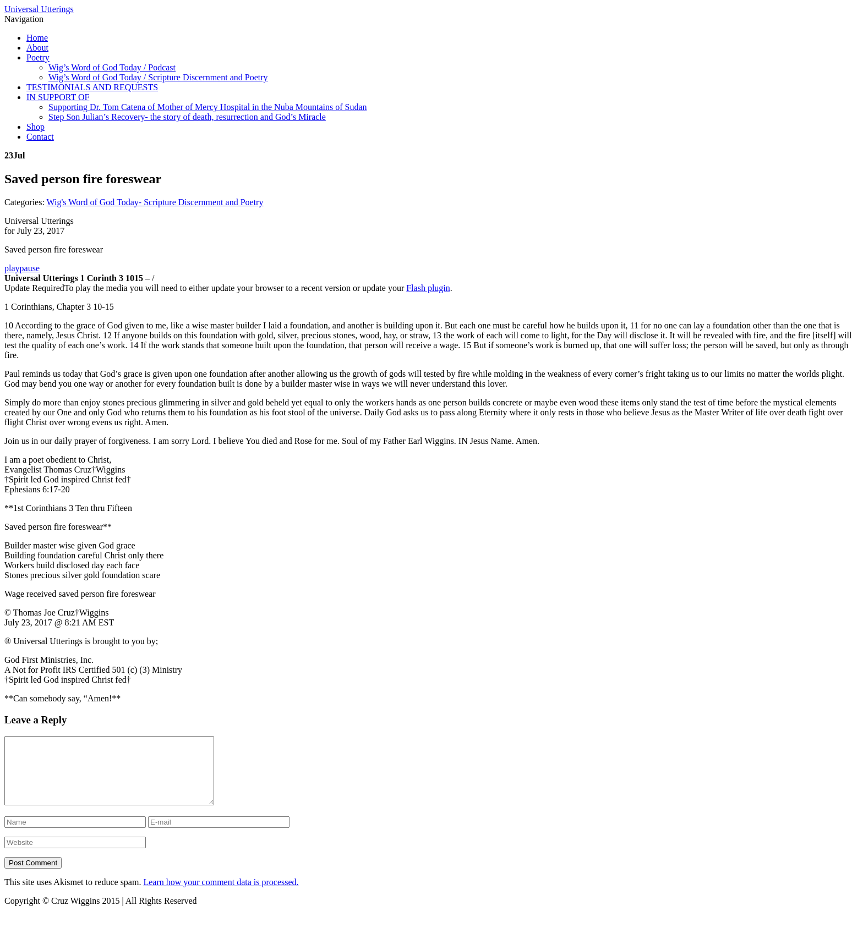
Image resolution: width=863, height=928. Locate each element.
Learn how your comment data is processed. (220, 895)
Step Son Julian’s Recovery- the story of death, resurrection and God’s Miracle (187, 117)
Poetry (38, 57)
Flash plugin (428, 288)
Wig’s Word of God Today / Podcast (112, 67)
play (12, 268)
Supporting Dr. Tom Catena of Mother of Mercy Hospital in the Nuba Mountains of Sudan (207, 107)
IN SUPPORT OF (57, 97)
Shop (35, 126)
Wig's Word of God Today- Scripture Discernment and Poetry (155, 202)
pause (30, 268)
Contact (40, 136)
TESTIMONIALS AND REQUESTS (92, 87)
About (37, 47)
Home (37, 37)
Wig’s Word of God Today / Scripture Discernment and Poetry (158, 77)
